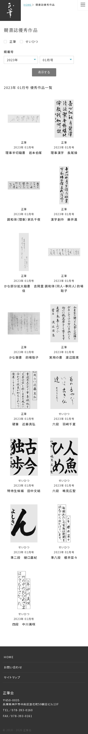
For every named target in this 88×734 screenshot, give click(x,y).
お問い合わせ (13, 667)
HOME (28, 4)
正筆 (12, 41)
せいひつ (32, 41)
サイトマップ (12, 677)
